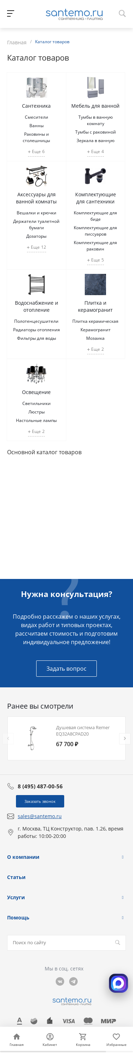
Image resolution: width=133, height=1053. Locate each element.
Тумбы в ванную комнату (95, 120)
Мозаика (95, 338)
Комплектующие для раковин (95, 246)
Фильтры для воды (36, 338)
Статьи (16, 877)
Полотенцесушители (36, 321)
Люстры (36, 412)
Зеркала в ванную (96, 140)
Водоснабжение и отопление (36, 306)
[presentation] (8, 738)
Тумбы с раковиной (95, 132)
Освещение (36, 392)
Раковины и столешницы (36, 137)
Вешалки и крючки (36, 213)
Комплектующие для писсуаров (95, 231)
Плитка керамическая (95, 321)
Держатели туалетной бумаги (36, 224)
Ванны (36, 126)
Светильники (36, 403)
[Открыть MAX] (118, 983)
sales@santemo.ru (40, 816)
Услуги (16, 897)
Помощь (18, 917)
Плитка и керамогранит (95, 306)
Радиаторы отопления (36, 330)
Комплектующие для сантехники (95, 198)
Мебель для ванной (95, 105)
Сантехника (36, 105)
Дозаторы (36, 236)
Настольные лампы (36, 420)
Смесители (36, 117)
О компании (23, 857)
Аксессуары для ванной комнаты (36, 198)
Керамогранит (96, 330)
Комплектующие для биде (95, 216)
